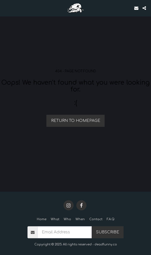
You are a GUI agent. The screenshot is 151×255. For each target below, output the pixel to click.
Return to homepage (75, 121)
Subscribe (107, 232)
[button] (6, 8)
